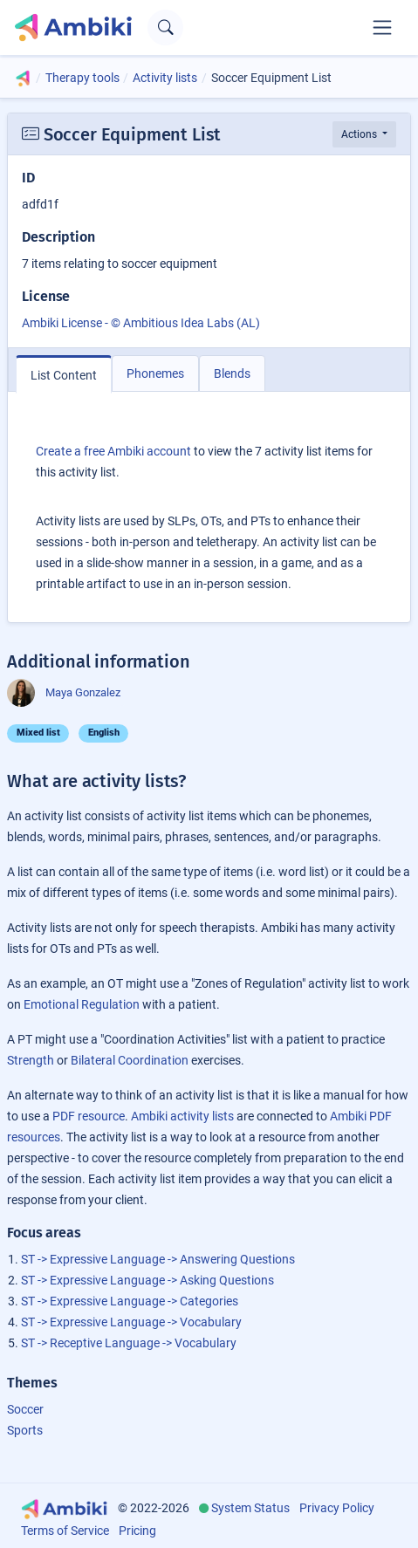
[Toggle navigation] (382, 27)
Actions (360, 134)
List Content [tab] (64, 375)
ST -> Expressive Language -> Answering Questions (158, 1259)
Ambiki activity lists (182, 1116)
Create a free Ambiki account (113, 451)
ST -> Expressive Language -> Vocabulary (131, 1322)
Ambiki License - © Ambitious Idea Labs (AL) (141, 323)
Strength (30, 1060)
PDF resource (88, 1116)
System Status (250, 1508)
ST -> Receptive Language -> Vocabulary (128, 1343)
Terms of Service (65, 1531)
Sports (25, 1430)
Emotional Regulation (82, 1004)
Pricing (137, 1531)
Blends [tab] (232, 373)
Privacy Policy (336, 1508)
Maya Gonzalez (63, 693)
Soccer (25, 1409)
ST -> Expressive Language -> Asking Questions (147, 1280)
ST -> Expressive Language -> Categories (129, 1301)
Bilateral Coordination (129, 1060)
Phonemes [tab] (155, 373)
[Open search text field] (165, 27)
